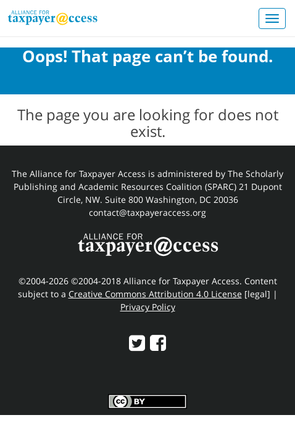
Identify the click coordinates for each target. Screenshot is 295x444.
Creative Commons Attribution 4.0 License (155, 294)
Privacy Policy (147, 307)
